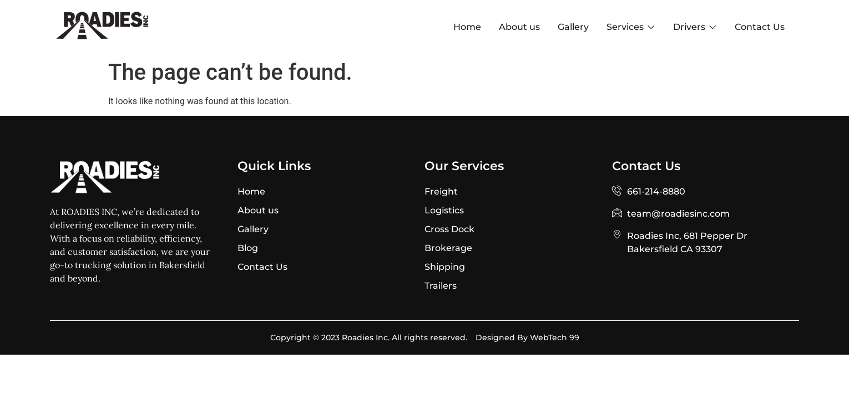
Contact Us (262, 267)
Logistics (444, 210)
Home (251, 191)
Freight (441, 191)
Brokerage (448, 248)
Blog (247, 248)
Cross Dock (449, 229)
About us (258, 210)
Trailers (440, 285)
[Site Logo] (102, 37)
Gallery (253, 229)
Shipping (444, 267)
